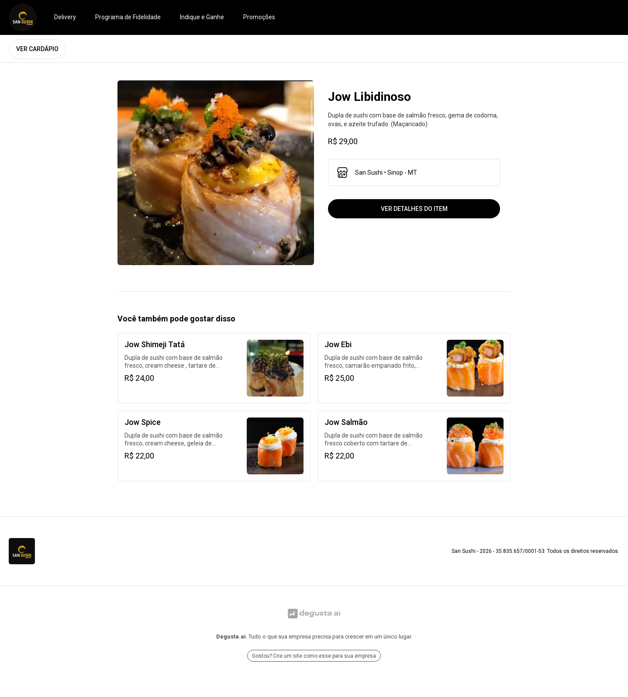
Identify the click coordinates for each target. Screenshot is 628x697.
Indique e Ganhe (202, 17)
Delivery (65, 17)
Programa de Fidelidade (128, 17)
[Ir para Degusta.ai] (314, 614)
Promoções (259, 17)
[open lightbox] (215, 172)
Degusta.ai (231, 636)
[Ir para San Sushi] (23, 17)
